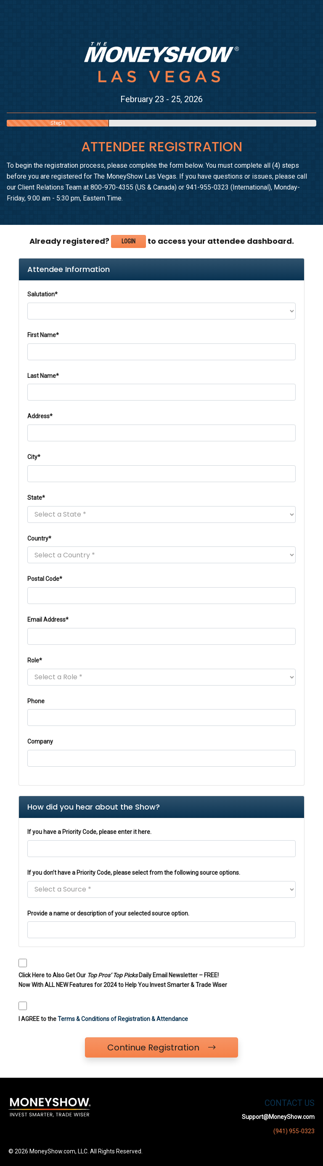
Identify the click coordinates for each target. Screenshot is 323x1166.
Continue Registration (161, 1047)
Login (128, 241)
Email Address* (48, 619)
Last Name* (43, 375)
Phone (36, 701)
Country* (39, 538)
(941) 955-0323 (294, 1131)
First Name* (43, 335)
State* (36, 497)
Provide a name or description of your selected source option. (108, 913)
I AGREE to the (103, 1019)
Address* (40, 416)
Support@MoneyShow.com (278, 1116)
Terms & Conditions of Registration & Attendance (123, 1019)
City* (33, 457)
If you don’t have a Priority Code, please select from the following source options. (133, 872)
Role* (34, 660)
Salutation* (42, 294)
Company (40, 741)
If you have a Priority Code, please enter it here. (89, 831)
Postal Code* (44, 578)
